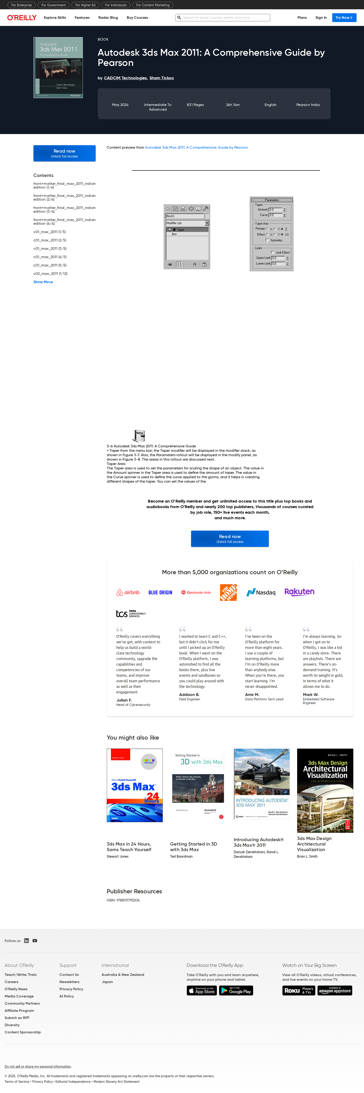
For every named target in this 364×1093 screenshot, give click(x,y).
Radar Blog (108, 17)
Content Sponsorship (23, 1032)
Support (68, 965)
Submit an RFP (17, 1017)
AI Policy (66, 996)
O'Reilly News (16, 989)
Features (82, 17)
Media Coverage (19, 996)
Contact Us (69, 974)
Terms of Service (17, 1082)
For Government (54, 5)
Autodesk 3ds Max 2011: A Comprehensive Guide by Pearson (196, 147)
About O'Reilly (19, 965)
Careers (11, 981)
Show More (43, 282)
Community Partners (22, 1003)
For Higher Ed (85, 5)
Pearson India (308, 105)
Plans (302, 17)
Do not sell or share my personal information (38, 1066)
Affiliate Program (19, 1010)
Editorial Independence (73, 1082)
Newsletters (69, 981)
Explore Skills (55, 17)
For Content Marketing (153, 5)
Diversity (12, 1024)
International (115, 965)
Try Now (344, 17)
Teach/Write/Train (21, 974)
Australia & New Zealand (123, 974)
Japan (107, 981)
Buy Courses (137, 17)
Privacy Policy (71, 989)
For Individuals (116, 5)
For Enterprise (21, 5)
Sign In (321, 17)
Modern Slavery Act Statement (117, 1082)
